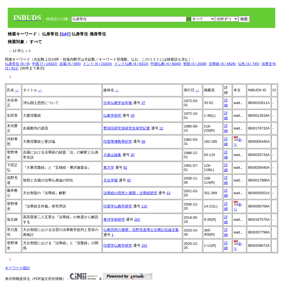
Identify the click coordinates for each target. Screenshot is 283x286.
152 (144, 245)
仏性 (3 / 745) (249, 64)
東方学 (108, 167)
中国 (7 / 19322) (44, 64)
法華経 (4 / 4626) (222, 64)
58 (143, 141)
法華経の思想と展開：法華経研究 (130, 193)
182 (137, 219)
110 (144, 206)
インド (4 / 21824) (97, 64)
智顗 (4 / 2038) (195, 64)
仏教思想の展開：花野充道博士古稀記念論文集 (141, 230)
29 (132, 115)
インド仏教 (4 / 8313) (131, 64)
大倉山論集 (112, 155)
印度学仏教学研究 (117, 206)
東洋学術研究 (114, 219)
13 (168, 193)
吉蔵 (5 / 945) (70, 64)
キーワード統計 (17, 268)
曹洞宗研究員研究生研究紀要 (126, 128)
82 (125, 167)
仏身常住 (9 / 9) (17, 64)
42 (129, 180)
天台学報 (110, 180)
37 (143, 103)
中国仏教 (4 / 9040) (165, 64)
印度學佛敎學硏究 (117, 141)
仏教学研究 (112, 115)
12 (161, 128)
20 (132, 155)
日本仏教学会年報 (117, 103)
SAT (65, 34)
